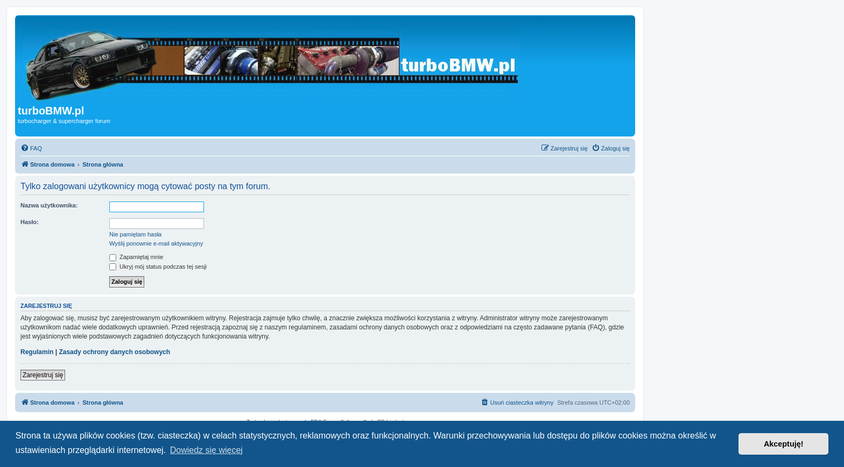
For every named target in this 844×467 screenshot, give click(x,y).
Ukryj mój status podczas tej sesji (158, 266)
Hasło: (29, 222)
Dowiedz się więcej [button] (206, 450)
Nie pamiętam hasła (135, 234)
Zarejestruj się (43, 375)
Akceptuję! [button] (784, 444)
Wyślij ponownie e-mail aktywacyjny (156, 243)
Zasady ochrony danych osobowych (114, 352)
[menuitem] (31, 148)
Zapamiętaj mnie (136, 257)
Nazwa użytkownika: (49, 205)
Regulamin (36, 352)
